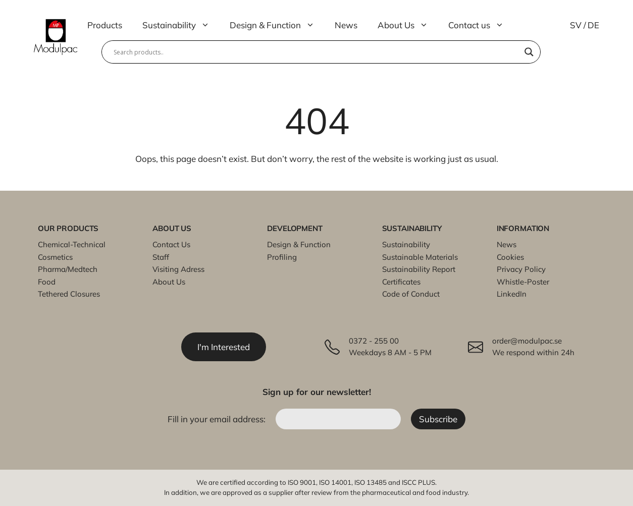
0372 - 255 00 (374, 341)
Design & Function (277, 25)
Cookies (510, 257)
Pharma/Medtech (67, 269)
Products (104, 25)
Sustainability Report (418, 269)
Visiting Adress (178, 269)
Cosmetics (55, 257)
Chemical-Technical (72, 244)
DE (593, 25)
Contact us (481, 25)
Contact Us (171, 244)
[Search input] (316, 52)
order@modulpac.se (527, 341)
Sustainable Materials (420, 257)
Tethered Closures (69, 294)
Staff (160, 257)
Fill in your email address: (218, 419)
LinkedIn (511, 294)
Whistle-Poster (523, 282)
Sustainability (181, 25)
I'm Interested (223, 347)
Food (47, 282)
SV (576, 25)
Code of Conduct (411, 294)
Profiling (282, 257)
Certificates (401, 282)
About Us (408, 25)
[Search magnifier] (529, 52)
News (346, 25)
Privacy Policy (521, 269)
